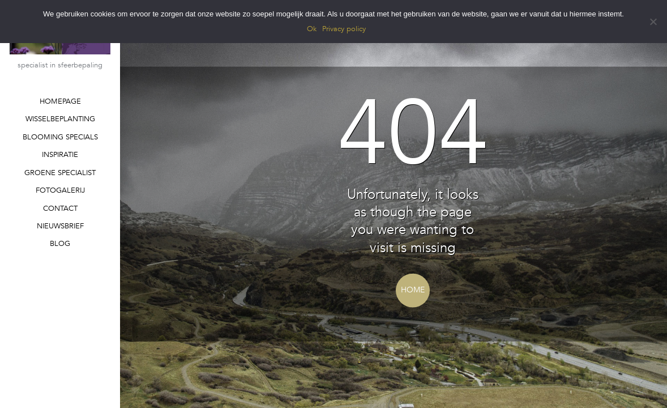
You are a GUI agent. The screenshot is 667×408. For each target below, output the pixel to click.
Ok (312, 29)
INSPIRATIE (60, 155)
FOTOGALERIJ (60, 190)
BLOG (60, 244)
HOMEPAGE (60, 101)
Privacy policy (344, 29)
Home (413, 289)
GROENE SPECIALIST (60, 173)
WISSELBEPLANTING (60, 119)
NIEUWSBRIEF (60, 226)
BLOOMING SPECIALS (60, 137)
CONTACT (60, 208)
